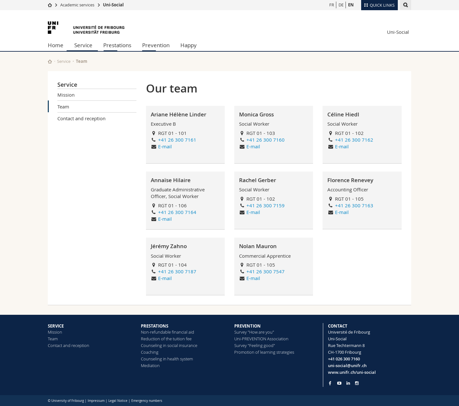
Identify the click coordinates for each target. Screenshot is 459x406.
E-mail (165, 146)
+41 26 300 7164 (177, 212)
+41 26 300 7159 (265, 205)
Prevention (156, 45)
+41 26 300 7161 (177, 140)
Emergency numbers (146, 401)
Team (63, 106)
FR (331, 5)
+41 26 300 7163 (354, 205)
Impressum (96, 401)
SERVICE (56, 326)
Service (83, 45)
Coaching (149, 352)
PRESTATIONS (154, 326)
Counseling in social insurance (169, 345)
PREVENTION (247, 326)
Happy (188, 45)
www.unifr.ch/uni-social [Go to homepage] (352, 372)
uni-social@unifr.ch (347, 365)
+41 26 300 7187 (177, 271)
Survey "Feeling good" (254, 345)
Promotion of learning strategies (264, 352)
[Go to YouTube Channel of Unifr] (339, 383)
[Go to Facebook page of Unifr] (330, 383)
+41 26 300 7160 (265, 140)
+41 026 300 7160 (344, 359)
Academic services (77, 5)
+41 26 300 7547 (265, 271)
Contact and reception (81, 118)
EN (351, 5)
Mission (66, 95)
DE (341, 5)
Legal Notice (117, 401)
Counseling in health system (167, 359)
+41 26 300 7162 (354, 140)
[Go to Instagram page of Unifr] (357, 383)
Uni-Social (113, 5)
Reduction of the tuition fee (166, 339)
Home (55, 45)
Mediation (150, 365)
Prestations (117, 45)
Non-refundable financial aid (167, 332)
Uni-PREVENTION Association (261, 339)
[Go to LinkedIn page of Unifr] (348, 383)
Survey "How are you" (254, 332)
